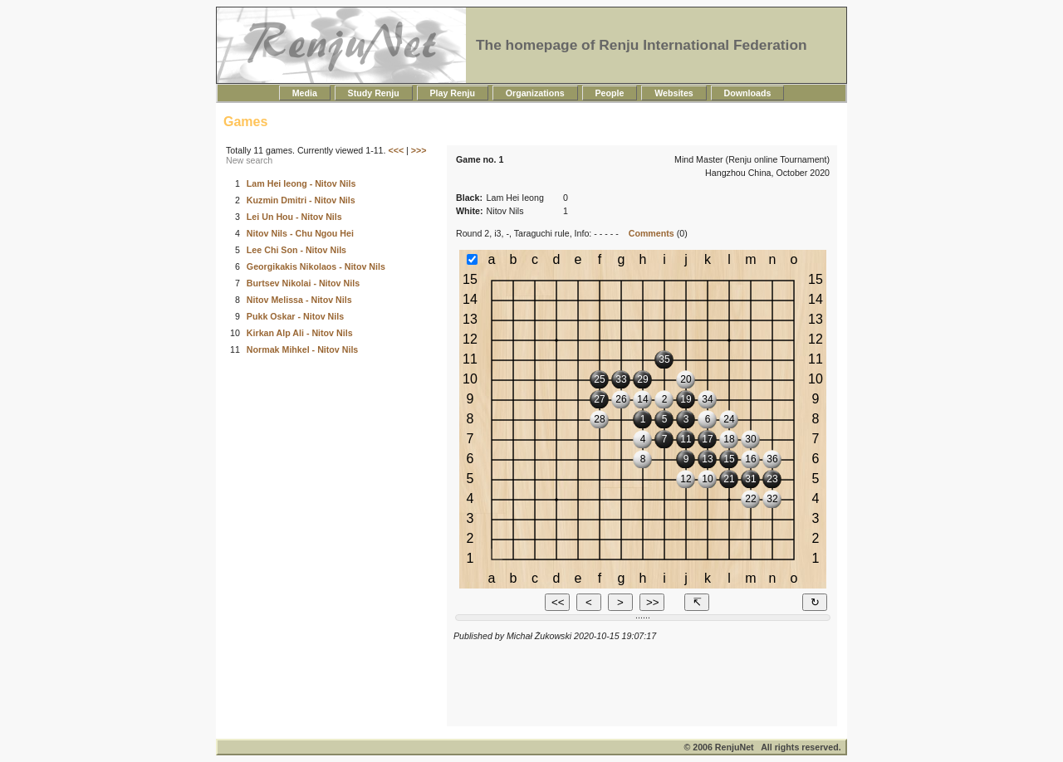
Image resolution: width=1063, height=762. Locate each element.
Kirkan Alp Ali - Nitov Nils (300, 333)
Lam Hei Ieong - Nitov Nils (301, 183)
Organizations (535, 93)
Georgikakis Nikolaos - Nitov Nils (316, 266)
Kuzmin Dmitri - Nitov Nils (301, 200)
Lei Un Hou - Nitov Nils (294, 217)
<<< (396, 150)
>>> (419, 150)
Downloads (748, 93)
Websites (673, 93)
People (610, 93)
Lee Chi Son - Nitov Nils (296, 250)
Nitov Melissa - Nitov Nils (299, 300)
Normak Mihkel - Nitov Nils (302, 349)
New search (249, 160)
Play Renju (453, 93)
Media (305, 93)
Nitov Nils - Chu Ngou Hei (300, 233)
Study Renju (373, 93)
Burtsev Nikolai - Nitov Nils (303, 283)
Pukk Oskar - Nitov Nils (295, 316)
